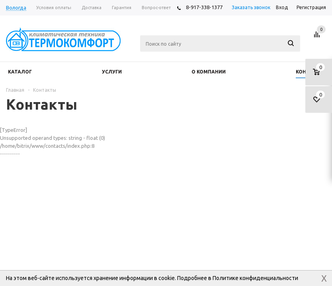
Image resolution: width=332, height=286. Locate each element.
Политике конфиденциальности (255, 278)
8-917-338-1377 (204, 7)
